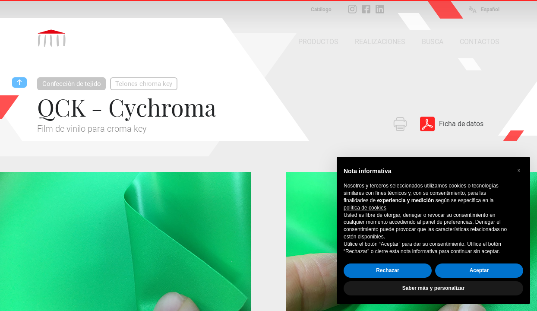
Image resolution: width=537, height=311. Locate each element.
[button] (519, 171)
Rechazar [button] (387, 270)
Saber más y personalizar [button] (433, 288)
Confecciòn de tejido (71, 84)
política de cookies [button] (365, 208)
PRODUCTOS (318, 42)
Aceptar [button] (479, 270)
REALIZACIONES (380, 42)
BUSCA (432, 42)
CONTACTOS (479, 42)
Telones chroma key (143, 84)
